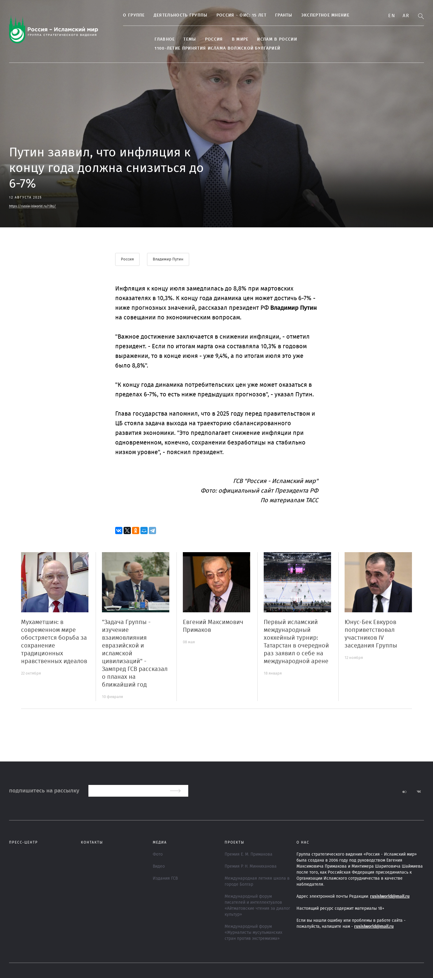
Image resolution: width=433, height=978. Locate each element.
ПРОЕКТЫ (234, 842)
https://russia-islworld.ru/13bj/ (32, 206)
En (391, 15)
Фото (158, 854)
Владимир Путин (168, 259)
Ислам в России (271, 39)
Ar (406, 15)
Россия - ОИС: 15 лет (235, 15)
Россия (208, 39)
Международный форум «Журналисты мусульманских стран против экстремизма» (253, 932)
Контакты (92, 842)
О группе (128, 15)
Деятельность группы (175, 15)
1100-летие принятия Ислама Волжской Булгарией (212, 48)
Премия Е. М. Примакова (248, 854)
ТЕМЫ (184, 39)
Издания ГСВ (165, 878)
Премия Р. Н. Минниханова (251, 866)
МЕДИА (160, 842)
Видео (159, 866)
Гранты (278, 15)
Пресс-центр (23, 842)
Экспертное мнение (319, 15)
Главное (159, 39)
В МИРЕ (234, 39)
